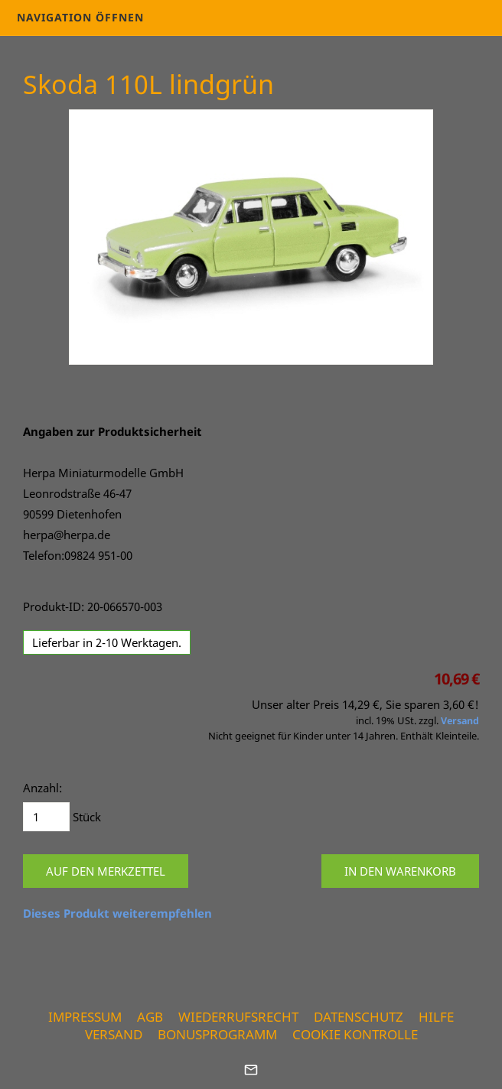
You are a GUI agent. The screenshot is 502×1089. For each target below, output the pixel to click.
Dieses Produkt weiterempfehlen (117, 913)
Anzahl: (42, 787)
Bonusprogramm (217, 1034)
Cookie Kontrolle (355, 1034)
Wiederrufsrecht (238, 1017)
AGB (150, 1017)
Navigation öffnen (80, 17)
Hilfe (436, 1017)
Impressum (85, 1017)
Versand (460, 720)
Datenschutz (358, 1017)
